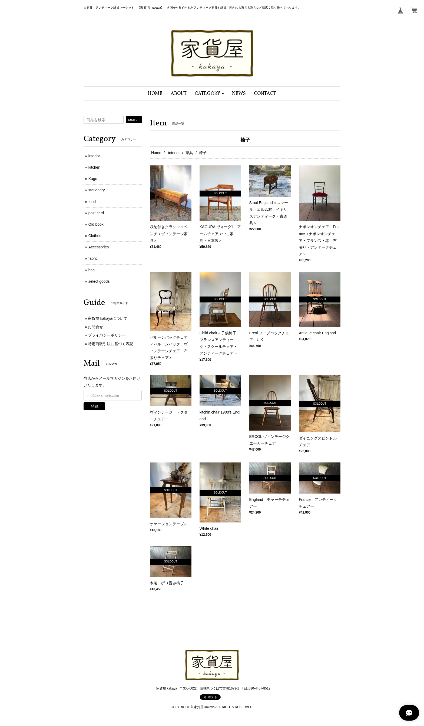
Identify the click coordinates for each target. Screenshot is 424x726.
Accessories (98, 247)
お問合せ (95, 327)
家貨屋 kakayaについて (107, 318)
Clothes (94, 236)
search (134, 119)
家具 (189, 153)
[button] (209, 94)
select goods (99, 281)
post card (96, 213)
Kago (92, 178)
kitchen (94, 167)
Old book (96, 224)
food (92, 201)
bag (91, 270)
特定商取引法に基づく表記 (110, 344)
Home (156, 153)
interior (173, 153)
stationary (96, 190)
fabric (93, 258)
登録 (94, 406)
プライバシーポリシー (107, 335)
